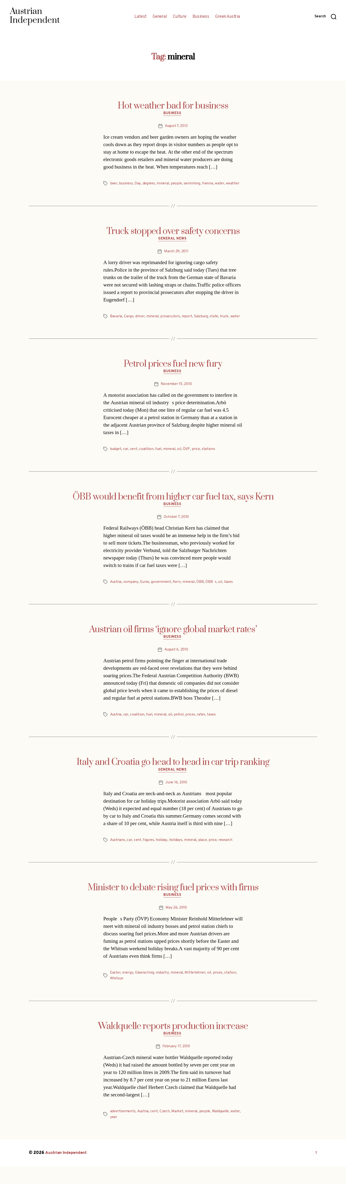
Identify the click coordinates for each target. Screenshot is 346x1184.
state (218, 323)
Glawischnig (145, 989)
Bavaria (116, 323)
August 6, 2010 (176, 665)
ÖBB (203, 596)
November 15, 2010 (176, 398)
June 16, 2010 (176, 798)
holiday (163, 856)
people (179, 184)
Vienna (210, 184)
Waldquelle (225, 1128)
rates (205, 730)
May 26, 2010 (176, 924)
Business (200, 17)
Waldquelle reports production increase (173, 1043)
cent (134, 463)
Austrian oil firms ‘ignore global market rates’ (173, 644)
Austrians (118, 856)
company (131, 596)
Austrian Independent (66, 1170)
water (223, 184)
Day (139, 184)
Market (179, 1128)
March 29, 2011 (176, 258)
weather (117, 190)
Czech (166, 1128)
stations (211, 463)
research (229, 856)
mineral (165, 184)
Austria (116, 596)
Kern (179, 596)
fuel (159, 463)
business (127, 184)
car (126, 463)
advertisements (123, 1128)
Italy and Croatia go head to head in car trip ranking (173, 777)
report (190, 323)
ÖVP (189, 463)
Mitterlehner (198, 989)
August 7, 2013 (176, 126)
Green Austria (227, 17)
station (235, 989)
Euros (145, 596)
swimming (195, 184)
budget (116, 463)
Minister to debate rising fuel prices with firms (173, 904)
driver (141, 323)
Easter (115, 989)
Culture (179, 17)
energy (128, 989)
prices (194, 730)
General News (173, 246)
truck (229, 323)
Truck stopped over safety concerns (173, 238)
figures (150, 856)
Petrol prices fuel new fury (173, 377)
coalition (147, 463)
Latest (140, 17)
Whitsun (117, 995)
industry (163, 989)
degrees (150, 184)
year (125, 1134)
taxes (232, 596)
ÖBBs (214, 596)
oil (182, 463)
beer (114, 184)
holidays (178, 856)
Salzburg (205, 323)
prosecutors (172, 323)
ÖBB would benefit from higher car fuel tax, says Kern (173, 510)
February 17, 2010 (176, 1063)
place (205, 856)
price (198, 463)
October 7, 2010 (176, 531)
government (162, 596)
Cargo (129, 323)
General (160, 17)
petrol (182, 730)
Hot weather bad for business (173, 106)
